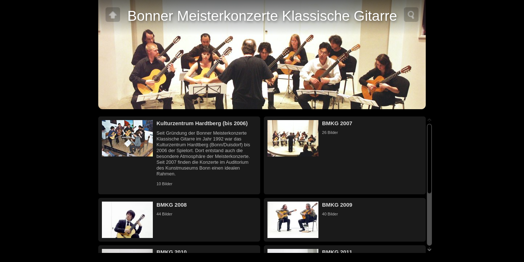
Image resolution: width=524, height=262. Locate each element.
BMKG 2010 (171, 252)
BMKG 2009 (337, 205)
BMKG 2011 (337, 252)
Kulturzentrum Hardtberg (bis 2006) (202, 123)
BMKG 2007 (337, 123)
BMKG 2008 (171, 205)
